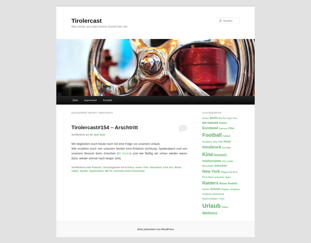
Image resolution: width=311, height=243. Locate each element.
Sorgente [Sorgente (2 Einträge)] (206, 194)
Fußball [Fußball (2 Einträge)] (226, 136)
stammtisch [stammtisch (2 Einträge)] (218, 194)
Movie (178, 167)
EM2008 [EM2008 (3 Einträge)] (212, 122)
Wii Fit (108, 171)
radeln (75, 171)
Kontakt (107, 100)
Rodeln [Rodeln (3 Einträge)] (232, 183)
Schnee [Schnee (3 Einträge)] (215, 189)
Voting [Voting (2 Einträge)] (225, 207)
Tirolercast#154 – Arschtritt (104, 127)
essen (138, 167)
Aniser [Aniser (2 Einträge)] (205, 118)
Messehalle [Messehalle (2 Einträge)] (208, 166)
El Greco (124, 153)
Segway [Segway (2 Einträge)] (225, 189)
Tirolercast (86, 20)
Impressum (90, 100)
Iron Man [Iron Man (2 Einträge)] (226, 147)
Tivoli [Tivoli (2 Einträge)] (222, 198)
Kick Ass (168, 167)
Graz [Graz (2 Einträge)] (215, 141)
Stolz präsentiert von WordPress (155, 229)
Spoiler (84, 171)
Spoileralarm (96, 171)
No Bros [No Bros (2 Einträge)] (233, 172)
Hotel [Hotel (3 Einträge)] (227, 141)
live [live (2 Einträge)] (224, 161)
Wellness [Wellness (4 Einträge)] (209, 213)
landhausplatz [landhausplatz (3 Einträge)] (211, 160)
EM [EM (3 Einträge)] (204, 122)
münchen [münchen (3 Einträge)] (220, 165)
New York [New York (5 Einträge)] (211, 171)
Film (145, 167)
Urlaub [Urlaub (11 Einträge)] (211, 205)
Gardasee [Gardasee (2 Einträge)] (207, 141)
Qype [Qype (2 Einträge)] (228, 177)
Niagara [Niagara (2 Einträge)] (224, 172)
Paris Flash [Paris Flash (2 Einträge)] (208, 177)
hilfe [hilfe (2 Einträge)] (220, 141)
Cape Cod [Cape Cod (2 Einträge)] (232, 118)
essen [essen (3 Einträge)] (223, 122)
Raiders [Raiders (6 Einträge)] (210, 182)
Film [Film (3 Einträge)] (231, 128)
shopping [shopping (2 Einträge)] (235, 189)
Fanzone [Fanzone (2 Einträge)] (223, 128)
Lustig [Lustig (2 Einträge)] (230, 161)
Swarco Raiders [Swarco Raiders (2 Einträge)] (210, 198)
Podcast (96, 167)
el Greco (129, 167)
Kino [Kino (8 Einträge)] (207, 154)
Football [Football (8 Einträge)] (212, 135)
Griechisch (156, 167)
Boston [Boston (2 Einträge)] (222, 118)
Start (75, 100)
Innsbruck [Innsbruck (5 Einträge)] (211, 147)
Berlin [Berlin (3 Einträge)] (214, 118)
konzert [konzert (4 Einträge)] (220, 155)
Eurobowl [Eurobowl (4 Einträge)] (210, 128)
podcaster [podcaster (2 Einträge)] (219, 177)
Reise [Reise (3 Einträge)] (223, 183)
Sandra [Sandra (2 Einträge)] (205, 189)
